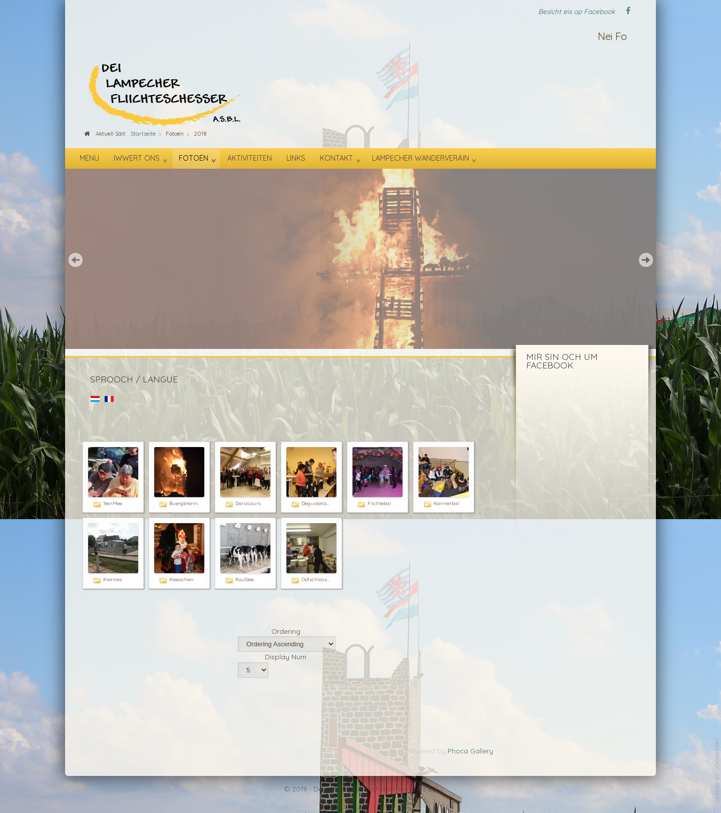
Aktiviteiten (249, 158)
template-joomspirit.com (717, 770)
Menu (89, 158)
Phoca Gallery (470, 750)
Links (295, 158)
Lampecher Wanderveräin (420, 158)
